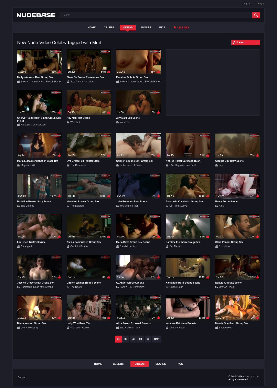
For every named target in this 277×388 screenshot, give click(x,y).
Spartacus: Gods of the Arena (37, 287)
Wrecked (75, 122)
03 (133, 339)
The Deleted (27, 205)
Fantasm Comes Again (33, 124)
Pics (162, 27)
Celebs (109, 27)
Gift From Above (178, 205)
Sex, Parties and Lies (81, 81)
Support (22, 377)
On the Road (176, 287)
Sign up (247, 3)
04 (140, 339)
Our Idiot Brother (79, 246)
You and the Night (129, 205)
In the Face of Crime (131, 165)
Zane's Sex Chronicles (132, 287)
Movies (146, 27)
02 (125, 339)
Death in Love (176, 327)
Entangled (26, 246)
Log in (261, 3)
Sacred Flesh (226, 327)
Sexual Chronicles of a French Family (41, 81)
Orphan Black (226, 287)
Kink (221, 205)
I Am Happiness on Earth (182, 165)
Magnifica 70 (28, 165)
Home (92, 27)
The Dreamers (78, 165)
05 (148, 339)
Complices (224, 246)
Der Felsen (175, 246)
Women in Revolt (79, 327)
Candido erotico (128, 246)
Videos (128, 27)
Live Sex (181, 27)
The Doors (76, 287)
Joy (221, 165)
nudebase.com (251, 376)
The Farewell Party (130, 327)
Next (156, 339)
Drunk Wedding (29, 327)
